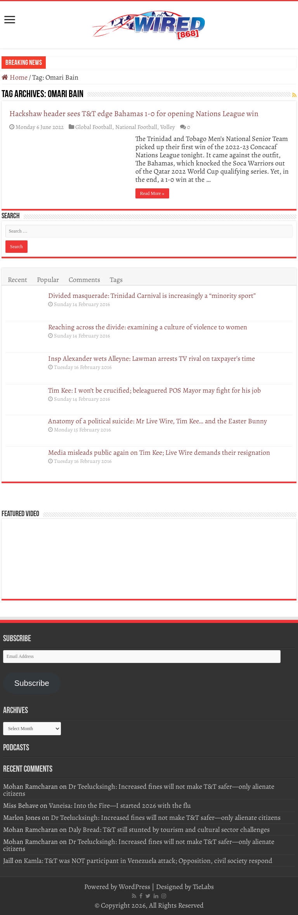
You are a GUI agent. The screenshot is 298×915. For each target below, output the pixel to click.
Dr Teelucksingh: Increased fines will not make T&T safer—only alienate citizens (138, 790)
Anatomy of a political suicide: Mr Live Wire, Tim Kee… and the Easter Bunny (157, 421)
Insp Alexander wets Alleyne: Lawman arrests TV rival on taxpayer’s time (151, 358)
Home (15, 77)
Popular (48, 279)
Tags (116, 279)
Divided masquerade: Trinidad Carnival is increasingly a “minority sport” (152, 295)
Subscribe (31, 683)
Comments (84, 279)
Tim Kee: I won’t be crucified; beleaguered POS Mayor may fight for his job (154, 390)
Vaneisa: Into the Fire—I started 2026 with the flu (120, 805)
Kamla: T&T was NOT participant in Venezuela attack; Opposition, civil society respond (148, 860)
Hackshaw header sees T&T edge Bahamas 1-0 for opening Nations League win (133, 113)
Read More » (152, 193)
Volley (167, 127)
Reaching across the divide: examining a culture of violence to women (148, 327)
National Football (136, 127)
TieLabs (203, 886)
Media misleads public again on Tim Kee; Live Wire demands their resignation (159, 452)
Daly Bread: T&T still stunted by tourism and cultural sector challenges (169, 829)
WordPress (134, 886)
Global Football (93, 127)
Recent (17, 279)
